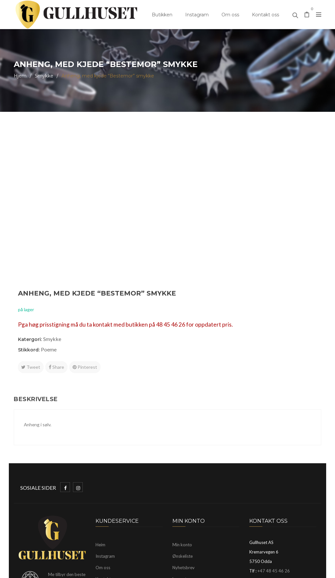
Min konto (182, 438)
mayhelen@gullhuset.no (287, 476)
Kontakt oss (265, 15)
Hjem (20, 76)
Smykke (44, 76)
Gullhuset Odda (67, 569)
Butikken (162, 15)
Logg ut (179, 472)
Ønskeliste (182, 449)
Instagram (197, 15)
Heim (100, 438)
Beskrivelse (36, 293)
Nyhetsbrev (183, 461)
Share (212, 216)
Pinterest (241, 216)
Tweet (187, 216)
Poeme (205, 199)
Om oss (230, 15)
